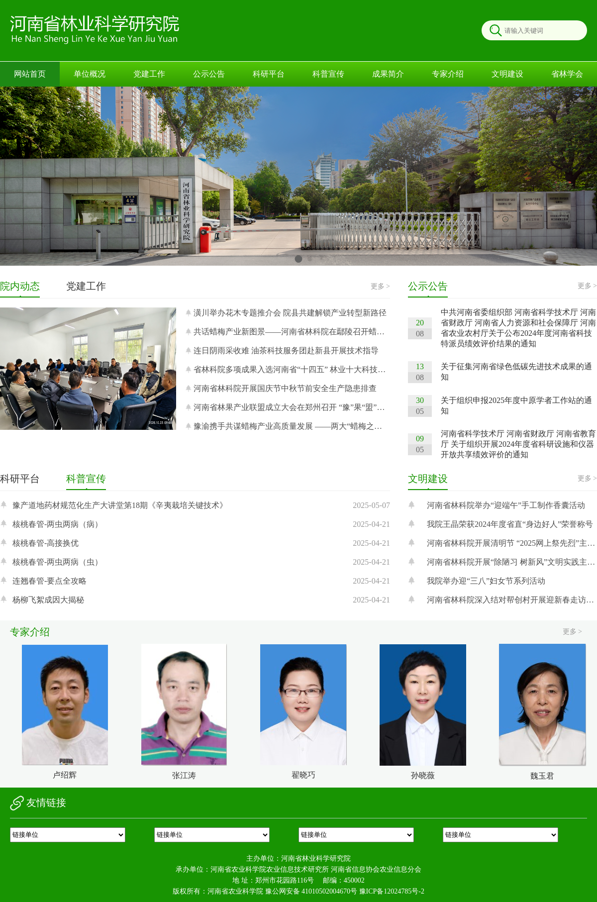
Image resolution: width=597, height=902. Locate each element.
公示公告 (209, 74)
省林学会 (567, 74)
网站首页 (30, 74)
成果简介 (388, 74)
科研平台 (269, 74)
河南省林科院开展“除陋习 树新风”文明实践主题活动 (512, 562)
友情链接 (38, 803)
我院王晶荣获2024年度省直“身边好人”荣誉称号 (510, 524)
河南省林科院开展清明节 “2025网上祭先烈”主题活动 (512, 543)
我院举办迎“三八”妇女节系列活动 (486, 581)
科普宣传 (328, 74)
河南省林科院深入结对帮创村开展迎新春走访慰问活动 (512, 600)
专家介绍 (448, 74)
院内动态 (20, 286)
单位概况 (89, 74)
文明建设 (507, 74)
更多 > (380, 286)
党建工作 (149, 74)
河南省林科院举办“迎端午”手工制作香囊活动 (506, 505)
